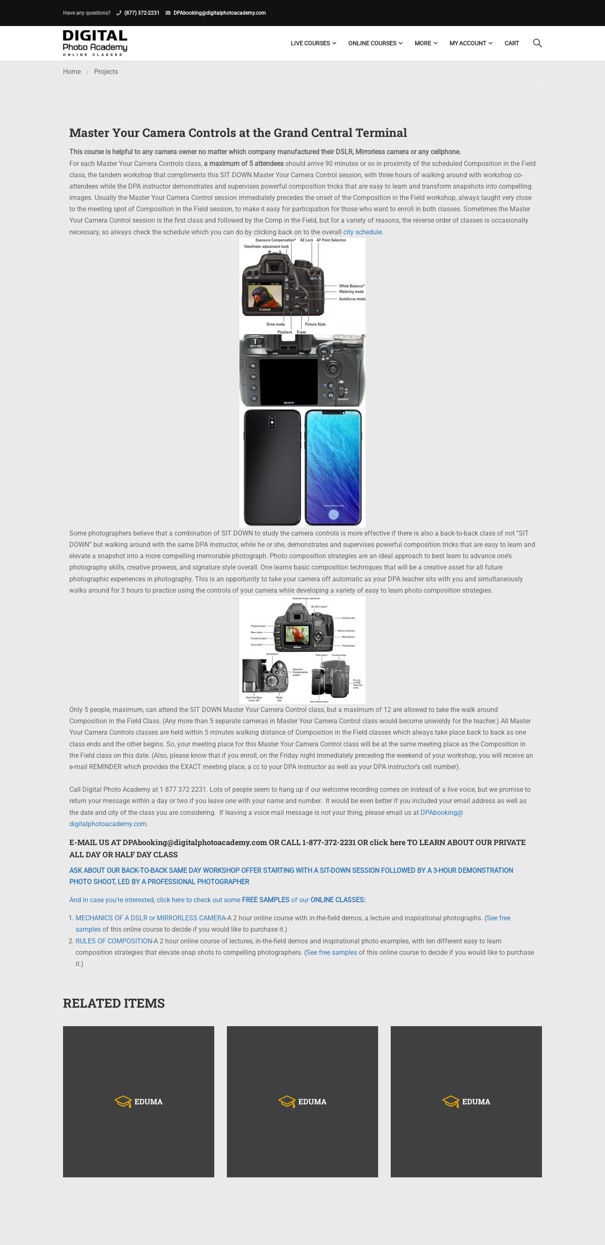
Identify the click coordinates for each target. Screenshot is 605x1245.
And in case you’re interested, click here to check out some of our (217, 900)
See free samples (331, 952)
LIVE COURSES (310, 43)
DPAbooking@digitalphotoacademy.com (220, 13)
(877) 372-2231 (142, 13)
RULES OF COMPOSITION (114, 941)
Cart (512, 43)
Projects (106, 72)
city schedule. (363, 232)
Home (72, 72)
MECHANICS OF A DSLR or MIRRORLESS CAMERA (151, 918)
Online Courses (372, 43)
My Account (468, 43)
